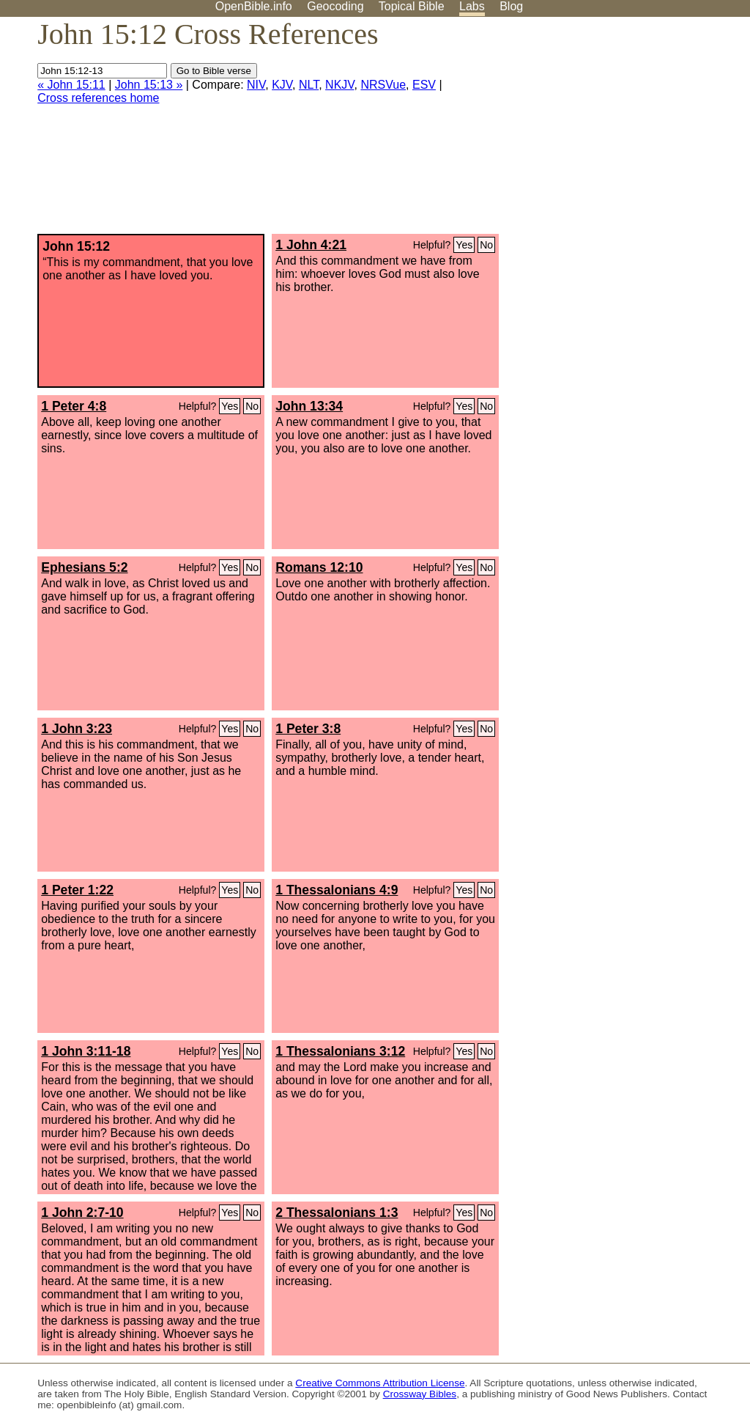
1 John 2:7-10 (82, 1212)
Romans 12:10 (319, 567)
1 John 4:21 (310, 245)
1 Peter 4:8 (73, 406)
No (486, 245)
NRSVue (383, 84)
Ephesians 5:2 (84, 567)
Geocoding (335, 6)
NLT (309, 84)
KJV (282, 84)
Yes (464, 245)
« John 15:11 (71, 84)
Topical (412, 6)
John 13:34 (309, 406)
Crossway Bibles (419, 1393)
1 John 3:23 (76, 728)
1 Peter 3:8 (308, 728)
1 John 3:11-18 (85, 1051)
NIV (256, 84)
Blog (511, 6)
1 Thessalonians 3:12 (340, 1051)
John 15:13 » (149, 84)
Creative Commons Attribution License (379, 1382)
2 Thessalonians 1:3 (336, 1212)
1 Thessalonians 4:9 (336, 890)
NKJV (339, 84)
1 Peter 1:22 (77, 890)
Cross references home (98, 98)
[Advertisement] (602, 131)
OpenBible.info (253, 6)
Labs (472, 6)
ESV (424, 84)
